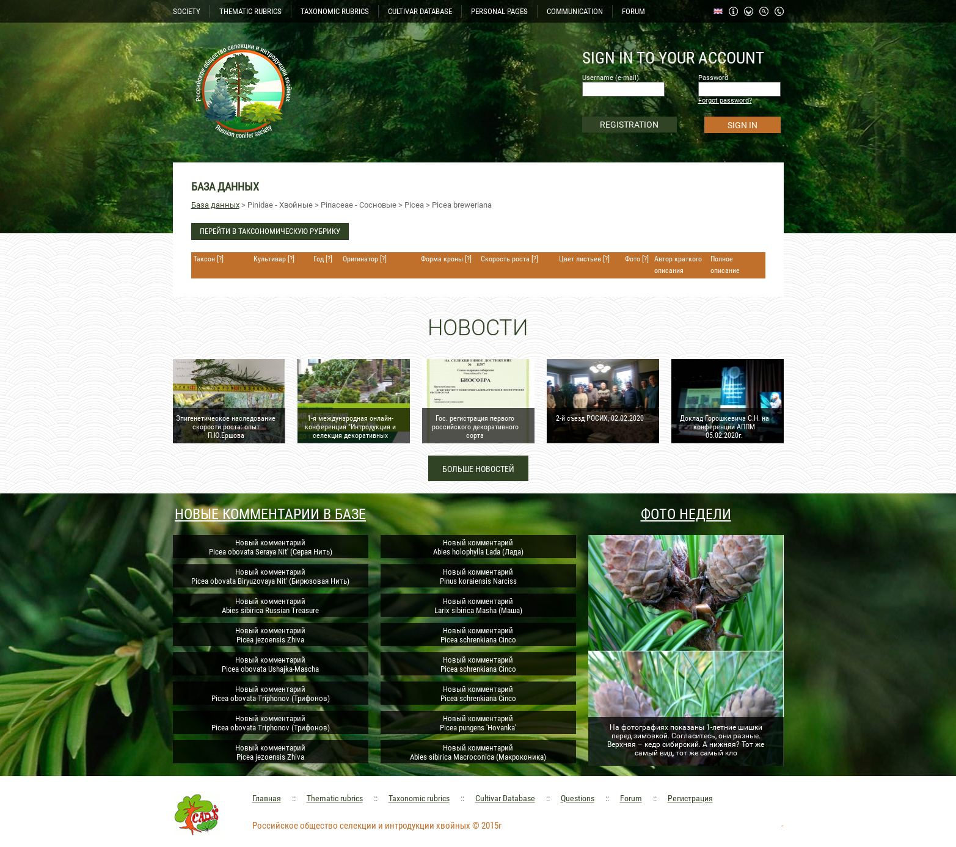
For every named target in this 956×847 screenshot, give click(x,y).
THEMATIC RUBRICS (250, 11)
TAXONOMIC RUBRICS (335, 11)
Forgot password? (725, 100)
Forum (631, 798)
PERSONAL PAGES (499, 11)
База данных (215, 204)
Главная (266, 798)
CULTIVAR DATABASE (420, 11)
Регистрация (690, 798)
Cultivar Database (505, 798)
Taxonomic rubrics (419, 798)
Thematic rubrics (335, 798)
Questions (577, 798)
